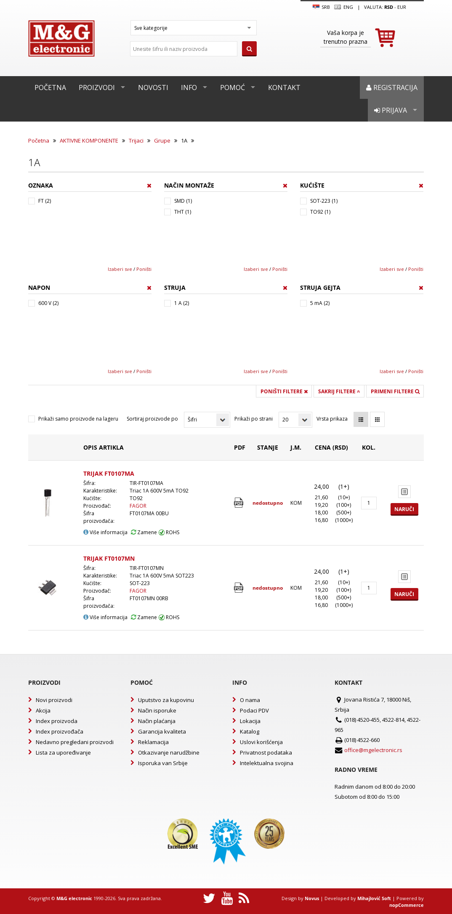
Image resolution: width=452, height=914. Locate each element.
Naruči (404, 509)
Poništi (144, 269)
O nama (250, 700)
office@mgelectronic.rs (373, 750)
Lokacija (250, 721)
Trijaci (136, 140)
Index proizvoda (56, 721)
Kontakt (284, 87)
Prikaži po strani (253, 418)
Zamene (144, 532)
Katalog (249, 731)
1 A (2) (181, 303)
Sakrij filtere (339, 391)
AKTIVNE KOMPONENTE (89, 140)
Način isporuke (157, 710)
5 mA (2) (320, 303)
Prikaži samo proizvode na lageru (78, 418)
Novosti (153, 87)
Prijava (390, 110)
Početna (50, 87)
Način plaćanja (156, 721)
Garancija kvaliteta (162, 731)
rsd (388, 7)
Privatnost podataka (266, 752)
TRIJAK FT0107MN (109, 558)
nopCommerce (406, 905)
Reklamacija (153, 742)
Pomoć (232, 87)
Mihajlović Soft (374, 898)
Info (189, 87)
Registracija (391, 87)
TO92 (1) (320, 211)
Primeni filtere (395, 391)
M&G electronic (74, 898)
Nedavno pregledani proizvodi (75, 742)
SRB (321, 7)
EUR (401, 7)
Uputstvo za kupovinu (166, 700)
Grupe (162, 140)
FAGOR (138, 505)
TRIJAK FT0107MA (108, 473)
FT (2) (44, 200)
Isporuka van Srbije (163, 763)
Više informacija (105, 532)
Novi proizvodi (54, 700)
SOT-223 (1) (324, 200)
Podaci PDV (254, 710)
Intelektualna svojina (266, 763)
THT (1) (182, 211)
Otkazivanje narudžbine (168, 752)
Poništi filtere (284, 391)
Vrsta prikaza (332, 418)
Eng (343, 7)
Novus (312, 898)
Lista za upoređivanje (63, 752)
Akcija (43, 710)
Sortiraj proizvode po (152, 418)
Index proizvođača (59, 731)
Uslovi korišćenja (261, 742)
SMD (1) (183, 200)
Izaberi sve (120, 269)
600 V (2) (48, 303)
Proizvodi (97, 87)
